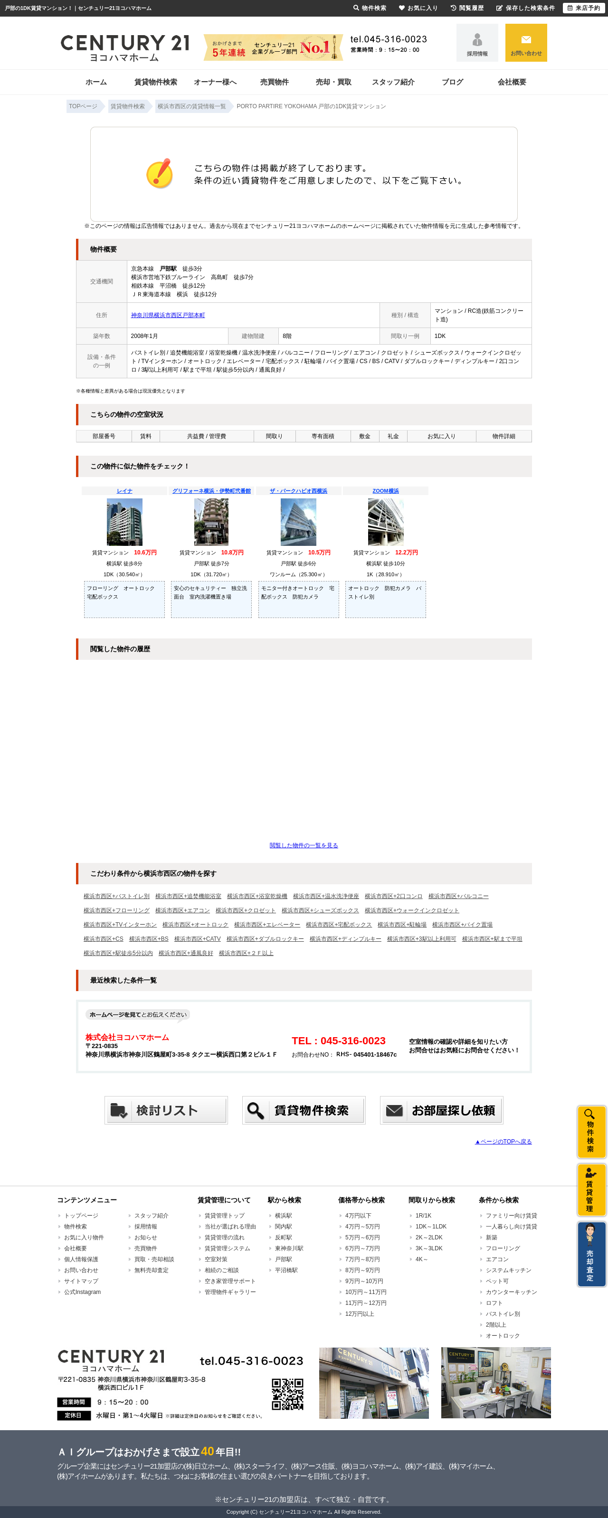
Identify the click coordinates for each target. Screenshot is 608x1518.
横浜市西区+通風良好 (186, 953)
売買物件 (274, 82)
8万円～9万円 (362, 1270)
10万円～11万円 (366, 1292)
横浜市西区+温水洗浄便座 (326, 896)
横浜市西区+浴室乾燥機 (257, 896)
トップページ (81, 1215)
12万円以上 (359, 1314)
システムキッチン (509, 1270)
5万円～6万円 (362, 1237)
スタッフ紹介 (393, 82)
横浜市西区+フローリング (117, 910)
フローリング (503, 1248)
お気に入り (418, 8)
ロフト (494, 1303)
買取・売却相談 (154, 1259)
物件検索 (75, 1226)
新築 (491, 1237)
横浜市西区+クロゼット (246, 910)
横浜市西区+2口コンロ (394, 896)
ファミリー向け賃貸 (511, 1215)
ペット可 (497, 1281)
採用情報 (477, 53)
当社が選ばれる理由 (230, 1226)
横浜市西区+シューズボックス (320, 910)
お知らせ (145, 1237)
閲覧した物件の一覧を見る (304, 845)
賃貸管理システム (227, 1248)
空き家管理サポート (230, 1281)
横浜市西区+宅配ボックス (339, 924)
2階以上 (496, 1324)
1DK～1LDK (431, 1226)
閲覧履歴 (467, 8)
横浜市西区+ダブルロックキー (265, 939)
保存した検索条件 (525, 8)
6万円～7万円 (362, 1248)
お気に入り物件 (84, 1237)
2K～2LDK (429, 1237)
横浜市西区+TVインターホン (120, 924)
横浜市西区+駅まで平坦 (492, 939)
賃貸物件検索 (155, 82)
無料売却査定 (151, 1270)
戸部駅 (283, 1259)
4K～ (422, 1259)
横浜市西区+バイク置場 (462, 924)
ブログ (452, 82)
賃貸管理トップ (225, 1215)
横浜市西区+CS (104, 939)
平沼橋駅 (286, 1270)
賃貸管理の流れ (225, 1237)
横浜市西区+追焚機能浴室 (188, 896)
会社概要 (512, 82)
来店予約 (584, 8)
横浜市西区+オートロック (195, 924)
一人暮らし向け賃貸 (511, 1226)
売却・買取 (334, 82)
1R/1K (423, 1215)
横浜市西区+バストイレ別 (117, 896)
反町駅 (283, 1237)
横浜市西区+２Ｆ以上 (246, 953)
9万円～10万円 (364, 1281)
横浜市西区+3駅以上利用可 (421, 939)
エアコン (497, 1259)
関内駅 (283, 1226)
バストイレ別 (503, 1314)
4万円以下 (358, 1215)
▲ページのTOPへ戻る (503, 1141)
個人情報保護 (81, 1259)
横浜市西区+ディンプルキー (345, 939)
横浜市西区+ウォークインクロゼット (412, 910)
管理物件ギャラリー (230, 1292)
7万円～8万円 (362, 1259)
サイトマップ (81, 1281)
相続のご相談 (222, 1270)
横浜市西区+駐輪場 (402, 924)
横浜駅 (283, 1215)
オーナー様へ (215, 82)
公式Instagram (82, 1292)
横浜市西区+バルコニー (458, 896)
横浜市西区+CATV (197, 939)
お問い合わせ (526, 53)
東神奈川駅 (289, 1248)
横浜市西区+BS (149, 939)
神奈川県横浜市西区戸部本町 (168, 315)
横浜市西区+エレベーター (267, 924)
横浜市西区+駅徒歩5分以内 (118, 953)
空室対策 (216, 1259)
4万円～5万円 (362, 1226)
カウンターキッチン (511, 1292)
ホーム (96, 82)
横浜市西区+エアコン (182, 910)
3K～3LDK (429, 1248)
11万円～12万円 (366, 1303)
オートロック (503, 1335)
